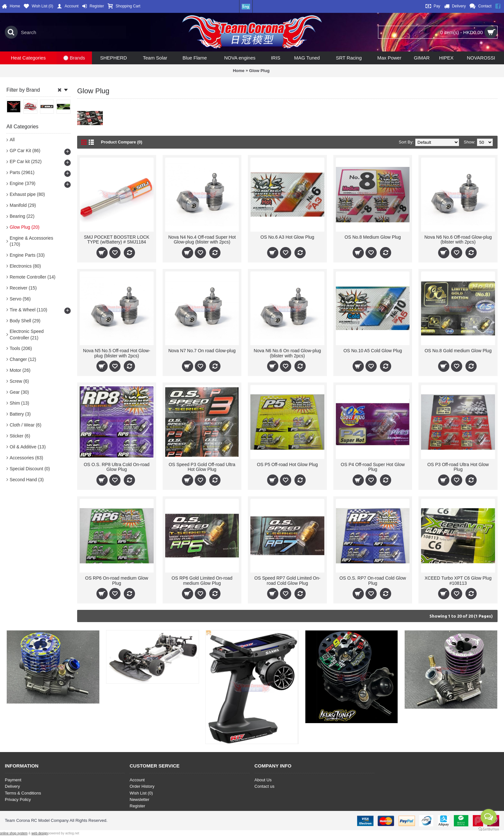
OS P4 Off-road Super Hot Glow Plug (373, 467)
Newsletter (139, 799)
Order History (142, 786)
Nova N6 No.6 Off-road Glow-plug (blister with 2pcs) (458, 239)
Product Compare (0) (121, 142)
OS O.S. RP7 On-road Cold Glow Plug (372, 580)
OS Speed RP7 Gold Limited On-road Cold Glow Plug (287, 580)
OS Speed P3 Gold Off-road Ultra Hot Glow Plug (202, 467)
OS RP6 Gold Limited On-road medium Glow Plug (202, 580)
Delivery (12, 786)
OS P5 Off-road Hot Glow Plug (287, 464)
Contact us (264, 786)
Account (137, 779)
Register (137, 806)
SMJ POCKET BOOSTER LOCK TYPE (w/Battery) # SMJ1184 (116, 239)
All (12, 139)
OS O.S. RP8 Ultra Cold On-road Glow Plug (116, 467)
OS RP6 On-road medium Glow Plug (116, 580)
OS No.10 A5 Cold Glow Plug (373, 350)
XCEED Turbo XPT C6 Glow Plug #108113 (458, 580)
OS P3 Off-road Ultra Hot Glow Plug (458, 467)
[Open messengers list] (489, 817)
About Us (263, 779)
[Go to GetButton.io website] (488, 829)
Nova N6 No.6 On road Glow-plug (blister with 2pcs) (287, 353)
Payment (13, 779)
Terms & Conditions (23, 793)
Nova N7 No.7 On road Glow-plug (202, 350)
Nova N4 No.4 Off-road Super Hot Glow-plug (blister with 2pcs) (202, 239)
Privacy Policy (18, 799)
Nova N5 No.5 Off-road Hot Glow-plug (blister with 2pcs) (116, 353)
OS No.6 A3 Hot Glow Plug (287, 237)
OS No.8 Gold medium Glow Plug (458, 350)
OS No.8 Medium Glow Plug (373, 237)
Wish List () (141, 793)
